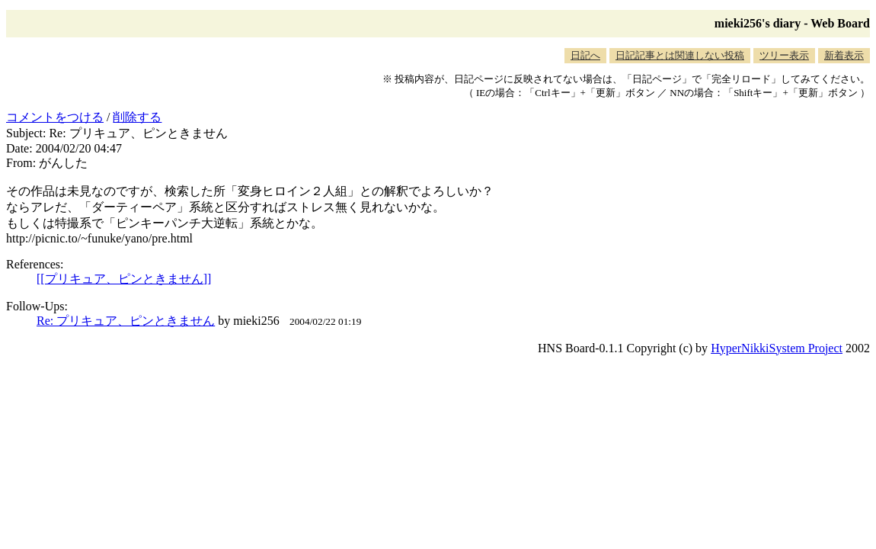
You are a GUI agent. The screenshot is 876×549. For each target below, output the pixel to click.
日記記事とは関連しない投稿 (679, 55)
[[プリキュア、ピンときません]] (124, 278)
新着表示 (844, 55)
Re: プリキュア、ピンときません (126, 320)
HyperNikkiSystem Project (776, 348)
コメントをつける (55, 117)
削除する (137, 117)
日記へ (585, 55)
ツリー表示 (784, 55)
